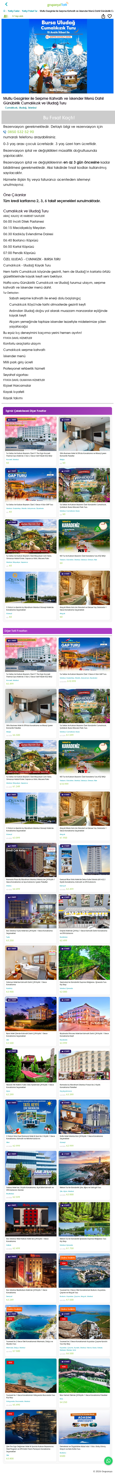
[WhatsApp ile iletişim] (108, 1461)
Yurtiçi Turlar (13, 11)
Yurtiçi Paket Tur (29, 11)
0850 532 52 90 (21, 132)
